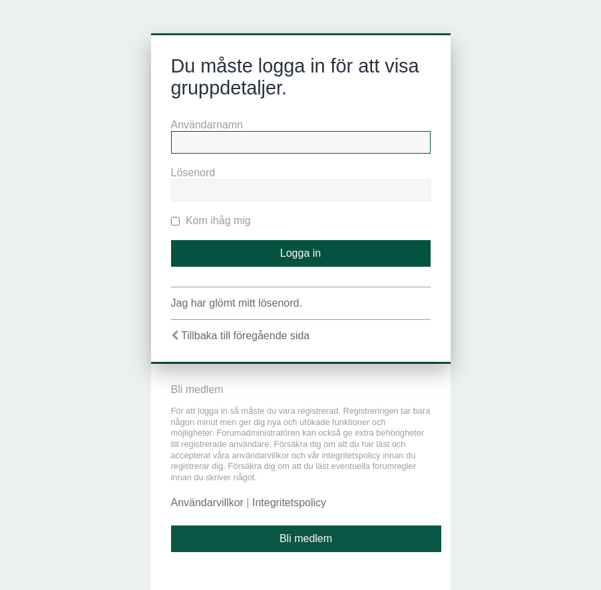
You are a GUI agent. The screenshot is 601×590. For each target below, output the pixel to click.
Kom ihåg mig (211, 220)
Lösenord (193, 172)
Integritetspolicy (289, 502)
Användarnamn (207, 124)
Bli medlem (306, 538)
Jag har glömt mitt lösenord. (236, 303)
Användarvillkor (207, 502)
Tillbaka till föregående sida (245, 335)
